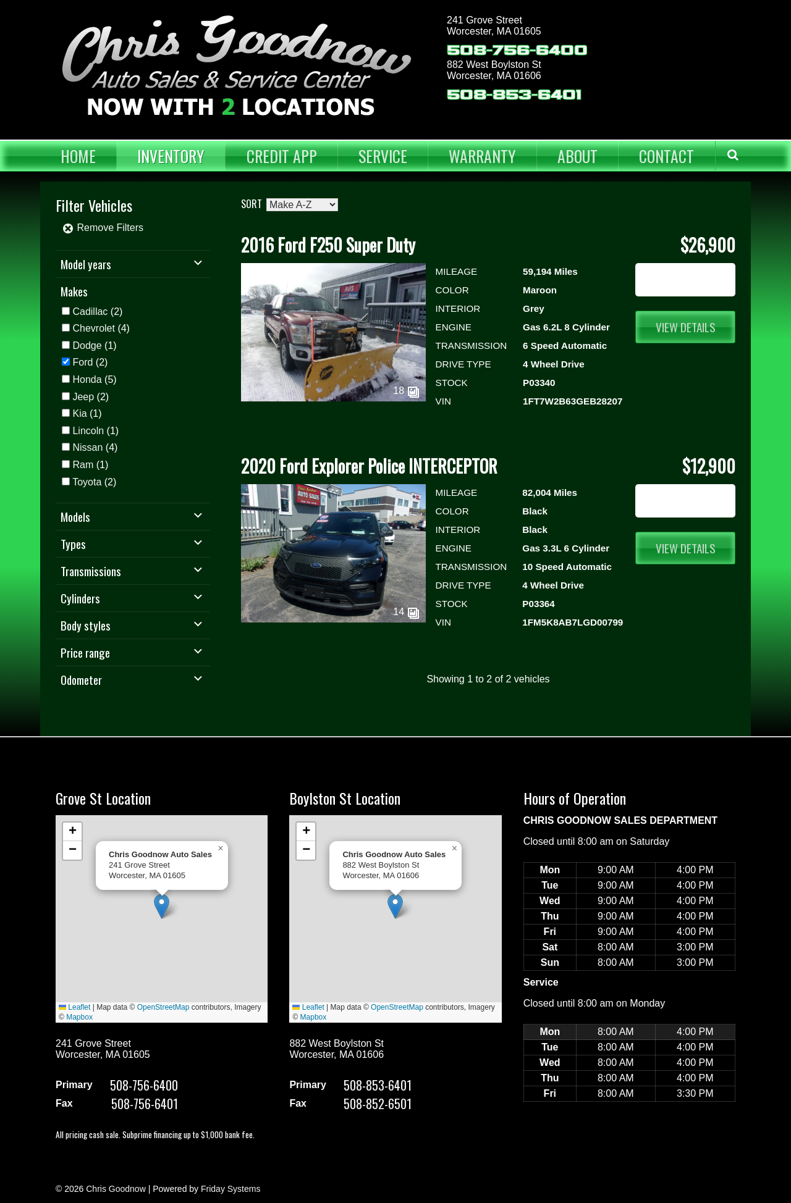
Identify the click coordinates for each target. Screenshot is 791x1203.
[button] (161, 906)
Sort (251, 203)
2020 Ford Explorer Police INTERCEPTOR (369, 466)
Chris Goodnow (116, 1189)
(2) (97, 311)
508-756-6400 (517, 50)
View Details (686, 327)
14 (406, 611)
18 (406, 390)
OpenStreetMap (163, 1007)
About (577, 155)
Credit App (282, 155)
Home (78, 155)
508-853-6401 (514, 95)
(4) (100, 328)
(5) (94, 379)
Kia (79, 413)
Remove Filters (102, 227)
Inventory (171, 155)
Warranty (482, 155)
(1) (94, 345)
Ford (82, 362)
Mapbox (79, 1017)
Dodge (86, 345)
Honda (86, 379)
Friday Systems (230, 1189)
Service (382, 155)
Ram (82, 464)
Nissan (87, 447)
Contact (666, 155)
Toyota (86, 482)
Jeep (83, 397)
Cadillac (90, 311)
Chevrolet (93, 328)
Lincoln (88, 430)
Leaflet (74, 1007)
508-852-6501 (378, 1103)
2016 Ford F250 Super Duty (328, 245)
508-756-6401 (144, 1103)
